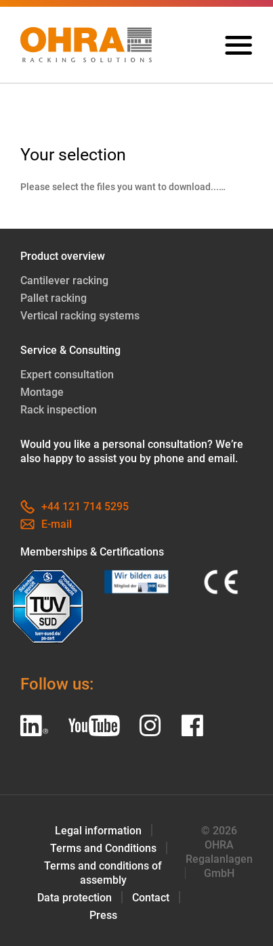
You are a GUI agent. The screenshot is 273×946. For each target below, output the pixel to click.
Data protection (74, 897)
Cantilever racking (64, 281)
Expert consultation (67, 375)
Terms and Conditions (103, 848)
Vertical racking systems (80, 316)
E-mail (46, 525)
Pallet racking (53, 298)
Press (103, 915)
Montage (42, 392)
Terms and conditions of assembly (103, 872)
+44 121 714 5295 (74, 507)
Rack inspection (58, 410)
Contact (150, 897)
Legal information (98, 830)
